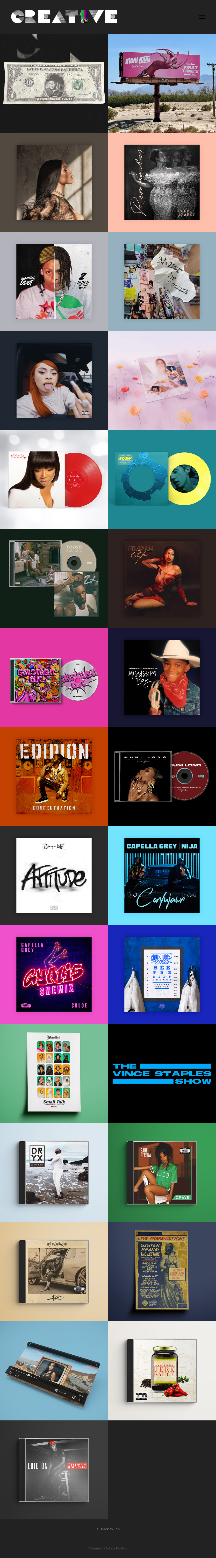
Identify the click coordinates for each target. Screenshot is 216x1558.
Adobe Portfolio (117, 1548)
